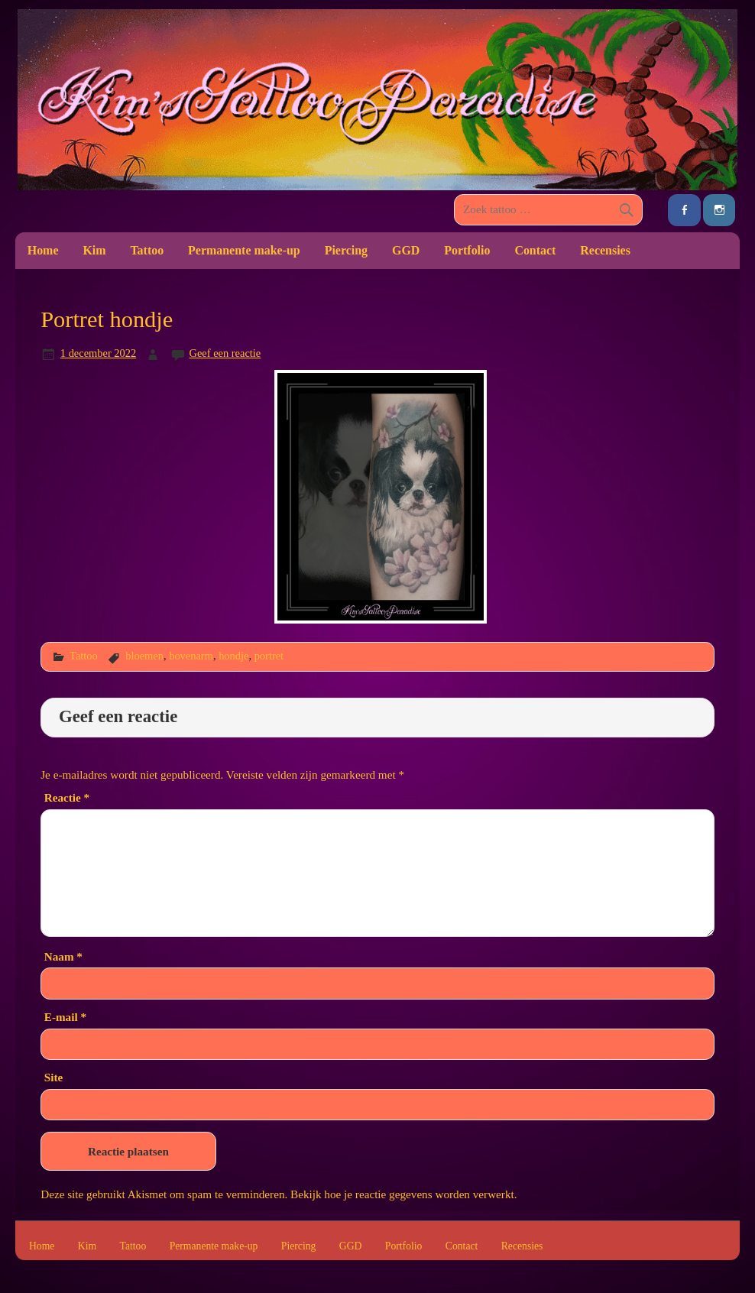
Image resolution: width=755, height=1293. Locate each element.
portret (269, 656)
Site (53, 1077)
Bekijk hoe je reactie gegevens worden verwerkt (402, 1194)
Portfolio (467, 250)
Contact (535, 250)
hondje (233, 656)
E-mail (65, 1016)
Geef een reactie (225, 353)
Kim (94, 250)
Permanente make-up (244, 250)
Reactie (66, 797)
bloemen (144, 656)
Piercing (346, 250)
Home (43, 250)
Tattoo (147, 250)
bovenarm (191, 656)
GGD (406, 250)
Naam (63, 956)
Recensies (605, 250)
